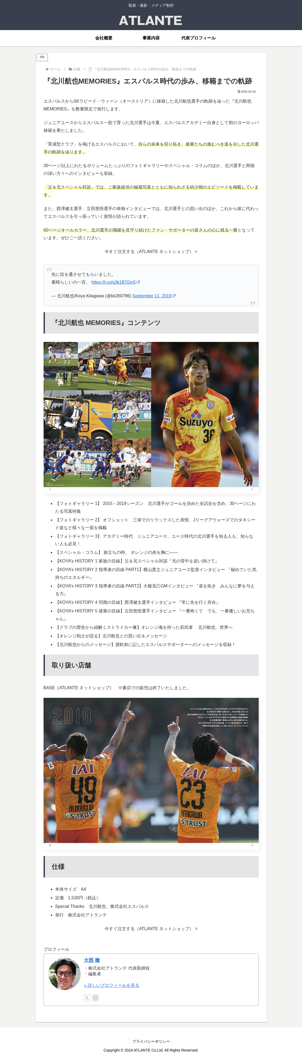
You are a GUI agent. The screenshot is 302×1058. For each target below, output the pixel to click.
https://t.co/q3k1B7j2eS (115, 282)
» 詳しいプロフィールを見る (111, 985)
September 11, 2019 (154, 296)
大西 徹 (92, 960)
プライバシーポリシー (151, 1041)
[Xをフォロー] (86, 997)
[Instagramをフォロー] (95, 997)
